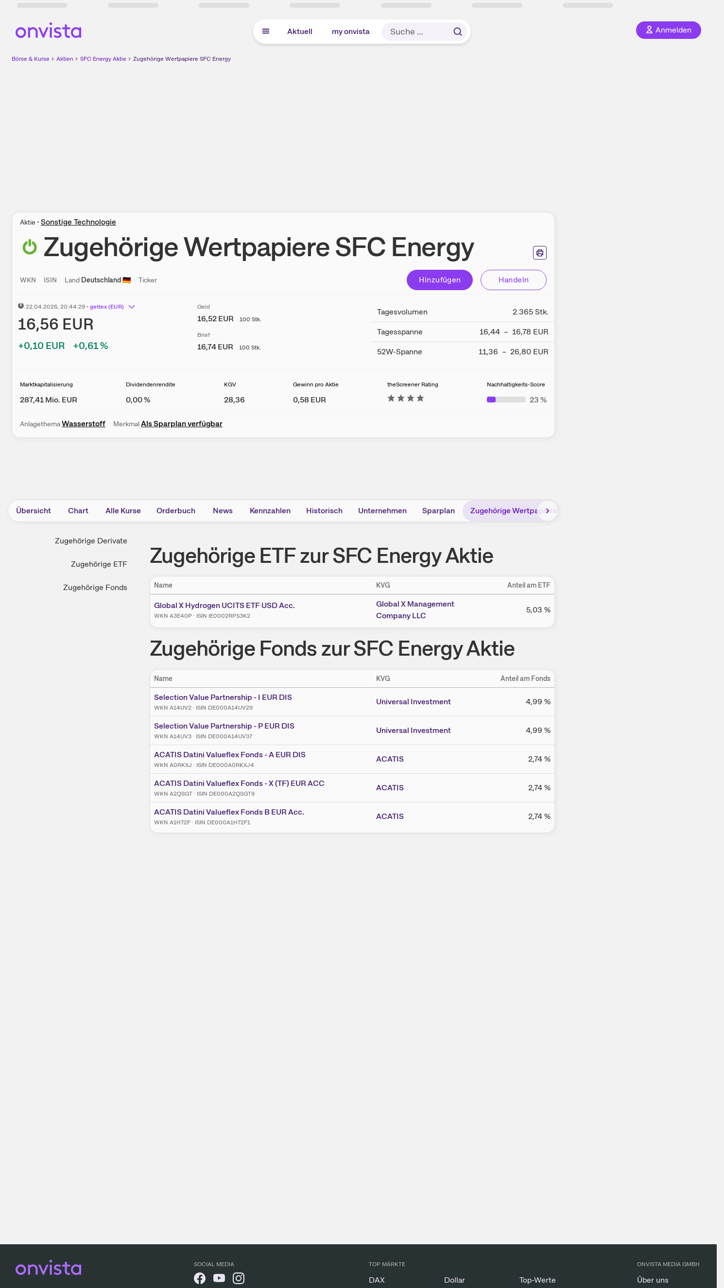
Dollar (454, 1280)
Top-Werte (537, 1280)
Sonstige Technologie (78, 222)
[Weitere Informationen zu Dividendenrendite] (138, 400)
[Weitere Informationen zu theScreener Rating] (405, 400)
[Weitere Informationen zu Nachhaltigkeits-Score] (517, 400)
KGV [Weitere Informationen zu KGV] (230, 384)
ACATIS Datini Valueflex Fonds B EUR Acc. (229, 812)
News (223, 510)
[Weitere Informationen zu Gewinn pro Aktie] (309, 400)
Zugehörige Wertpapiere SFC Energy (182, 59)
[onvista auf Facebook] (200, 1280)
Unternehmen (382, 510)
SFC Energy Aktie (103, 59)
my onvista (351, 31)
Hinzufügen (440, 280)
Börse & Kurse (31, 59)
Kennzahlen (270, 510)
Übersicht (33, 510)
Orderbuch (175, 510)
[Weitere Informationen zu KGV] (234, 400)
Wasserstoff (83, 423)
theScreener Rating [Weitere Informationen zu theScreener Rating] (412, 384)
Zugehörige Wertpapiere (513, 510)
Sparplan (438, 510)
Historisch (324, 510)
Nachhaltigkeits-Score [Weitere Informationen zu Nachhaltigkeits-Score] (516, 384)
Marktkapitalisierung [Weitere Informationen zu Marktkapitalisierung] (46, 384)
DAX (377, 1280)
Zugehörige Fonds (95, 587)
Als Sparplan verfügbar (182, 423)
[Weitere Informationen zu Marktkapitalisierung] (48, 400)
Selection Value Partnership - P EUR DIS (224, 726)
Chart (78, 510)
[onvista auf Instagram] (238, 1280)
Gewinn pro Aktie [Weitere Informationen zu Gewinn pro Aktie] (316, 384)
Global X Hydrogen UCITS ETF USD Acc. (224, 605)
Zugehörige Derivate (91, 541)
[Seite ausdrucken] (540, 253)
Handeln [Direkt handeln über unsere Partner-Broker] (514, 280)
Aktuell (299, 31)
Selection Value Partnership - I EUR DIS (223, 697)
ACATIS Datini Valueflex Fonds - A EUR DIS (230, 754)
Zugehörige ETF (99, 564)
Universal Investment (413, 701)
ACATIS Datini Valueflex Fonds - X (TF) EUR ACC (239, 783)
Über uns (653, 1280)
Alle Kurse (123, 510)
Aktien (64, 59)
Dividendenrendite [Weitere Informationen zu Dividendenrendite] (150, 384)
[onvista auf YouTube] (219, 1280)
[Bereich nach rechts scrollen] (547, 511)
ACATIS (390, 759)
